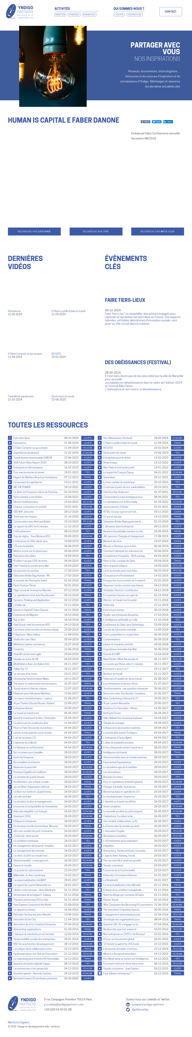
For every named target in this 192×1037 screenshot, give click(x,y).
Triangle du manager (114, 723)
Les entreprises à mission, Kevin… (121, 683)
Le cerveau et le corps (25, 673)
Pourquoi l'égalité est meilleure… (31, 772)
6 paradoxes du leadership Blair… (121, 649)
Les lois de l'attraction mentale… (121, 629)
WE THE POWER (21, 487)
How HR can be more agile (27, 654)
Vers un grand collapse (115, 565)
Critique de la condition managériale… (123, 890)
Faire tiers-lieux (125, 300)
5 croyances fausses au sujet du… (121, 595)
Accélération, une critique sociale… (32, 781)
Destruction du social (63, 396)
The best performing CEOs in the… (32, 899)
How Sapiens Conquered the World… (33, 904)
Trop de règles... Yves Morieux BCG (31, 536)
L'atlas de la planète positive (118, 742)
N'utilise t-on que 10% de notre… (31, 560)
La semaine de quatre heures (29, 777)
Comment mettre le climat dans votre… (124, 963)
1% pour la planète (23, 546)
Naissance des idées (24, 555)
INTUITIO (56, 353)
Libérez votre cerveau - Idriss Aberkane (34, 890)
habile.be (55, 1026)
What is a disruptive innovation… (120, 953)
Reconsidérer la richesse (26, 762)
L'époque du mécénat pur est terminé (33, 934)
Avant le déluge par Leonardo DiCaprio (123, 894)
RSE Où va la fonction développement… (34, 944)
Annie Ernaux (110, 462)
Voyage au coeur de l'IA (25, 659)
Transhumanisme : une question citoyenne (125, 688)
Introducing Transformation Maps (31, 678)
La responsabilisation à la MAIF (29, 880)
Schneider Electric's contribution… (122, 590)
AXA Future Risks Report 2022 (30, 462)
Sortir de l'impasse (23, 757)
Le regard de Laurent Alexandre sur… (33, 885)
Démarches (89, 14)
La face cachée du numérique (119, 482)
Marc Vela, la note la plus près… (120, 467)
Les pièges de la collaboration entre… (33, 948)
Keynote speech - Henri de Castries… (33, 973)
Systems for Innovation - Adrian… (121, 708)
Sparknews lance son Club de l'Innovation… (36, 953)
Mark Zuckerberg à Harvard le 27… (122, 698)
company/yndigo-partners (148, 1004)
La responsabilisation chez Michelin (122, 885)
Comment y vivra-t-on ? (115, 668)
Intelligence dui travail (114, 752)
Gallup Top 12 (20, 668)
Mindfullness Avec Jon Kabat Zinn (31, 664)
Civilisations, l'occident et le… (119, 816)
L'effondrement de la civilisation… (121, 840)
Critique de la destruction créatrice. (122, 727)
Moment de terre (112, 541)
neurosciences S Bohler (116, 506)
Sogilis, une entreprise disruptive (120, 614)
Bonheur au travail (112, 673)
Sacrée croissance (113, 865)
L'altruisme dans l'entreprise (118, 526)
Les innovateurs (111, 772)
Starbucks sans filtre (24, 639)
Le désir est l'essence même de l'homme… (36, 492)
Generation (109, 477)
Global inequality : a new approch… (31, 860)
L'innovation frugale (113, 831)
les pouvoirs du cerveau (26, 570)
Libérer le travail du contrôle (118, 644)
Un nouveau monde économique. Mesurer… (36, 826)
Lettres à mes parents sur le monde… (33, 732)
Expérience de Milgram (25, 614)
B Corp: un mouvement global (119, 939)
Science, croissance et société (29, 506)
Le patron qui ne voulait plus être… (32, 723)
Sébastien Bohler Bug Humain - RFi (31, 575)
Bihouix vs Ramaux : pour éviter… (121, 546)
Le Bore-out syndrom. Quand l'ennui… (33, 791)
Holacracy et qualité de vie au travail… (123, 678)
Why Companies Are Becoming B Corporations (128, 904)
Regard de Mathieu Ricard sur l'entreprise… (36, 477)
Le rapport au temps (24, 909)
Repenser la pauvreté (24, 767)
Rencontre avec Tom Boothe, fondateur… (125, 693)
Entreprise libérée (23, 708)
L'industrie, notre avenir (25, 835)
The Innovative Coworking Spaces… (122, 909)
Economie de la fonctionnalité (119, 870)
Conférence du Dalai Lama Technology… (124, 624)
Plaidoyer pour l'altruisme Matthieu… (33, 693)
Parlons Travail (110, 899)
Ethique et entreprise (24, 821)
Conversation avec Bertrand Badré (31, 521)
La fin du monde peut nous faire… (121, 570)
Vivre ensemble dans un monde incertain (125, 757)
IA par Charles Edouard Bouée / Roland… (35, 703)
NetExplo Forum (112, 713)
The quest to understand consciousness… (36, 683)
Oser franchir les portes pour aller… (32, 565)
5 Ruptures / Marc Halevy (26, 634)
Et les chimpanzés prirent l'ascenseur (123, 747)
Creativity (18, 649)
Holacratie (108, 605)
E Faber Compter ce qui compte (25, 353)
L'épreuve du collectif (25, 742)
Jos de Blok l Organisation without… (32, 786)
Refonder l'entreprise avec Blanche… (33, 914)
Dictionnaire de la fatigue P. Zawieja (32, 894)
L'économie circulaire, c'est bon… (121, 948)
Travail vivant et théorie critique (30, 688)
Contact (171, 11)
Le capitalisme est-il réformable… (121, 501)
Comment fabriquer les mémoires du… (124, 551)
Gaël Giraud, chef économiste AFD (31, 624)
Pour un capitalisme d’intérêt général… (124, 781)
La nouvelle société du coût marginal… (124, 811)
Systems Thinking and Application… (32, 600)
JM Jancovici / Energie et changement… (125, 536)
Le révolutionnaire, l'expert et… (120, 796)
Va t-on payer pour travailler (28, 752)
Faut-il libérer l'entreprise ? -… (119, 973)
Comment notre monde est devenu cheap (36, 629)
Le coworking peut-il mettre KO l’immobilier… (37, 958)
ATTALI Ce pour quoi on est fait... (120, 511)
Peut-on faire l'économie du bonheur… (34, 727)
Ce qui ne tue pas (112, 516)
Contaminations (111, 639)
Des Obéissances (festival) (138, 362)
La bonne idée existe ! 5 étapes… (121, 732)
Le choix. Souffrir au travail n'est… (31, 855)
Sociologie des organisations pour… (122, 919)
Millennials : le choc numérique (29, 875)
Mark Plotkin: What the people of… (122, 659)
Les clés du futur (22, 796)
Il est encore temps (113, 610)
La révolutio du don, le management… (33, 801)
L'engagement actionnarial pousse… (123, 914)
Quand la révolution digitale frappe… (33, 963)
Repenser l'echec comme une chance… (124, 585)
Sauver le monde (22, 865)
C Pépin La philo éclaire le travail (68, 311)
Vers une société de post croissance (33, 831)
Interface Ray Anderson (116, 492)
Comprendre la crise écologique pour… (124, 497)
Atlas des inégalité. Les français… (31, 811)
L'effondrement (22, 531)
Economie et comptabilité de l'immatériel (35, 806)
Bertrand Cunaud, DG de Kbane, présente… (36, 978)
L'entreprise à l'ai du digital (117, 737)
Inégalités (108, 845)
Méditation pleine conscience (29, 644)
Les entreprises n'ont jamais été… (31, 968)
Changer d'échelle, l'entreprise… (120, 786)
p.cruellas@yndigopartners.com (63, 1004)
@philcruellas (140, 1009)
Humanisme (14, 311)
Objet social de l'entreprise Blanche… (33, 590)
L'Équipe (119, 14)
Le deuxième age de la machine (120, 767)
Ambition (60, 14)
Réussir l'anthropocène (25, 501)
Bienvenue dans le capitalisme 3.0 (121, 791)
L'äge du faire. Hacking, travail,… (120, 855)
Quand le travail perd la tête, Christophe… (35, 718)
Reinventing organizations (27, 929)
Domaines (74, 14)
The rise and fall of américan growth (122, 860)
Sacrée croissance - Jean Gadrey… (122, 968)
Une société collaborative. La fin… (121, 821)
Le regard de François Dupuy (118, 472)
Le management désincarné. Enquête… (34, 845)
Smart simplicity (112, 806)
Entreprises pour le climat (117, 457)
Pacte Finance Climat (24, 585)
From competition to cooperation (121, 634)
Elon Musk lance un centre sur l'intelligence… (127, 958)
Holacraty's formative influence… (121, 875)
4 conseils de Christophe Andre (30, 580)
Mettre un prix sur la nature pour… (31, 551)
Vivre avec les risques (25, 516)
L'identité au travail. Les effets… (120, 801)
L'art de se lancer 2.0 (24, 737)
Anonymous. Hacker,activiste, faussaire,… (125, 850)
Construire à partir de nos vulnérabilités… (125, 487)
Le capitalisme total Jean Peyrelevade (33, 595)
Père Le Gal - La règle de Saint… (120, 560)
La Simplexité (110, 880)
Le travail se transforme (26, 713)
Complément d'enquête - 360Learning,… (125, 555)
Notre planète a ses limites (27, 497)
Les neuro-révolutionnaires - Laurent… (34, 698)
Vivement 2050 (22, 816)
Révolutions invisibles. (115, 835)
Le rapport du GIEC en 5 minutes (30, 526)
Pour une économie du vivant (28, 472)
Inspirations (135, 14)
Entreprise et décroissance (28, 467)
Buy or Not (19, 619)
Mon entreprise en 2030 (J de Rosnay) (124, 934)
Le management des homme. (29, 850)
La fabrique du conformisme (28, 747)
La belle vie (19, 605)
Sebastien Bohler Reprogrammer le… (123, 521)
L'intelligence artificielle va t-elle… (121, 619)
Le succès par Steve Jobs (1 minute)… (124, 664)
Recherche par (34, 231)
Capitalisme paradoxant (20, 396)
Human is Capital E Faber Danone (30, 610)
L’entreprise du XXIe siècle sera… (31, 541)
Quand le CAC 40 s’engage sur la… (121, 924)
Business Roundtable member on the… (124, 531)
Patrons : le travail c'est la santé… (121, 600)
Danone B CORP (111, 654)
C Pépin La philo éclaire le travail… (121, 442)
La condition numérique (25, 840)
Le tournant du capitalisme (27, 482)
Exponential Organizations (117, 762)
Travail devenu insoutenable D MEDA (32, 457)
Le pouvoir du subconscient (28, 870)
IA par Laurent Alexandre (116, 703)
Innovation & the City (24, 919)
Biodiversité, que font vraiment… (121, 929)
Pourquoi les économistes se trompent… (125, 580)
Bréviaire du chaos (113, 777)
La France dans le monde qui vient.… (122, 826)
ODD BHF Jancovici (23, 511)
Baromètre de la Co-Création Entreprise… (35, 924)
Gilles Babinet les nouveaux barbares (122, 718)
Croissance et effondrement (118, 575)
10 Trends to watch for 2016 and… (122, 944)
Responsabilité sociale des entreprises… (35, 939)
